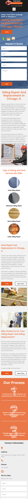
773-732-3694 (4, 467)
